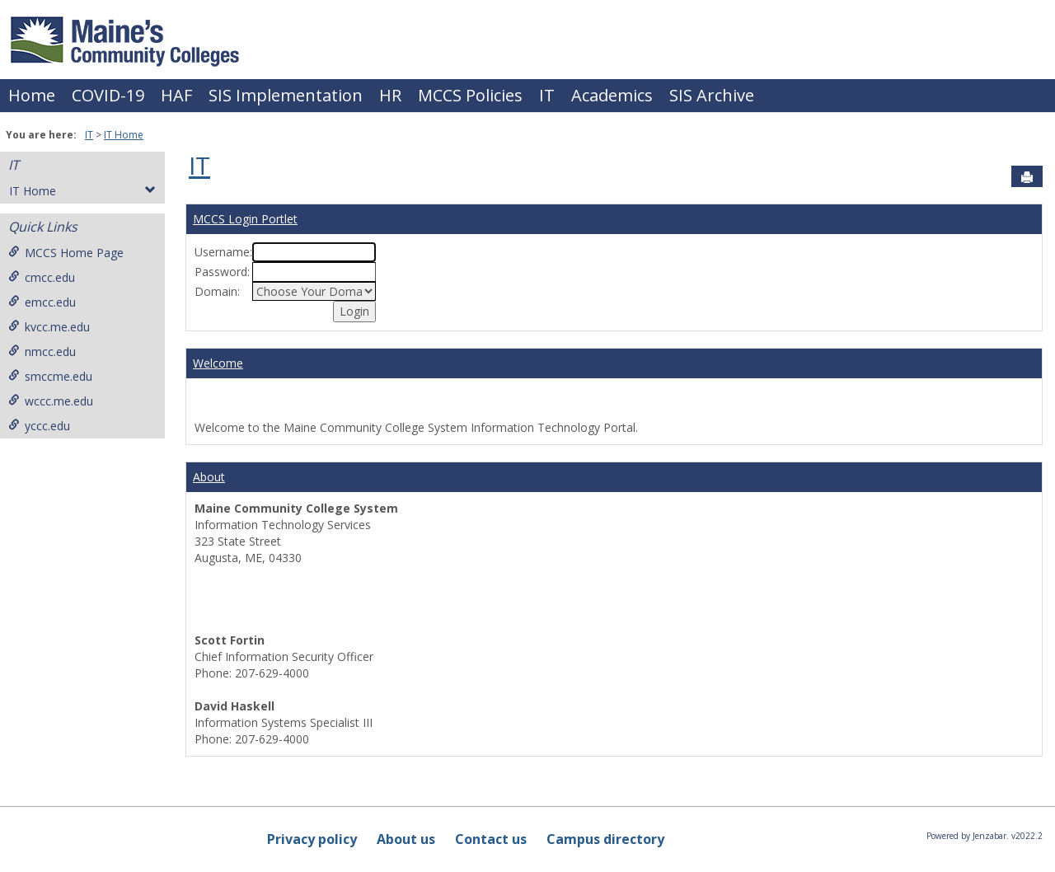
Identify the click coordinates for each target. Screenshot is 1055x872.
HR (390, 95)
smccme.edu (50, 376)
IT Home (123, 135)
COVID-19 (108, 95)
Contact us (491, 839)
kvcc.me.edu (49, 327)
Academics (612, 95)
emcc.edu (42, 302)
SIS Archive (711, 95)
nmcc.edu (42, 351)
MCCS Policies (470, 95)
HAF (176, 95)
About (209, 477)
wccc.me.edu (50, 401)
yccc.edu (39, 426)
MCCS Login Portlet (245, 219)
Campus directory (605, 839)
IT (547, 95)
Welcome (218, 363)
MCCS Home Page (66, 252)
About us (406, 839)
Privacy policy (312, 839)
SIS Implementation (286, 95)
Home (31, 95)
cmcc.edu (41, 277)
